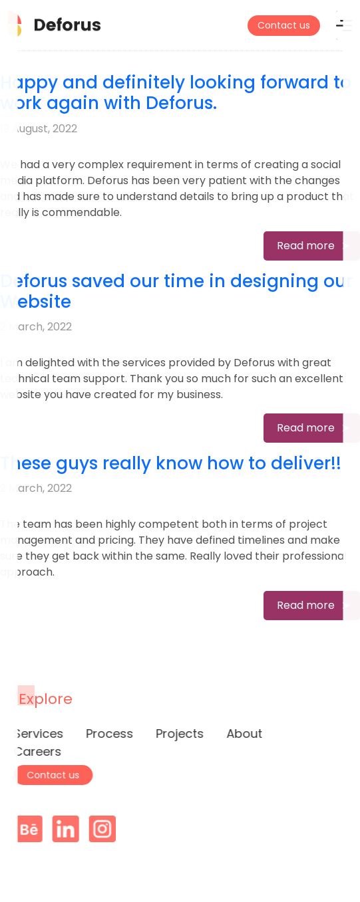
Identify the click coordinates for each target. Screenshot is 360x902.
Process (105, 733)
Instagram (106, 829)
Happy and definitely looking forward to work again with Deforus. (175, 92)
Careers (33, 751)
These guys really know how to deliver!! (170, 463)
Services (34, 733)
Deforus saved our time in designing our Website (176, 291)
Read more (306, 245)
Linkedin (70, 829)
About (240, 733)
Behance (33, 829)
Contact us (284, 25)
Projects (176, 733)
